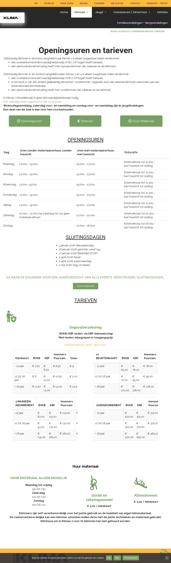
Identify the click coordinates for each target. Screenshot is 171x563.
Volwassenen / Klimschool (133, 12)
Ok (109, 558)
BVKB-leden (67, 3)
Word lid (49, 3)
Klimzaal (83, 12)
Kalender (99, 3)
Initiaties (162, 12)
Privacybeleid (130, 558)
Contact (135, 3)
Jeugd (102, 12)
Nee (117, 558)
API (36, 3)
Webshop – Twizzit (157, 3)
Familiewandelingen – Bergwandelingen (142, 23)
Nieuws (84, 3)
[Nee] (167, 558)
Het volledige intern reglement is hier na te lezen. (32, 101)
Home (64, 12)
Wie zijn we (117, 3)
